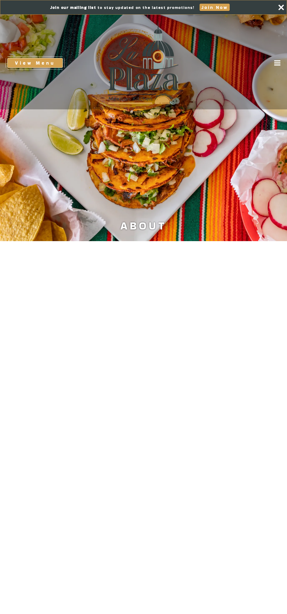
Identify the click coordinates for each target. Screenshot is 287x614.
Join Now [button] (215, 7)
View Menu (39, 62)
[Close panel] (281, 7)
